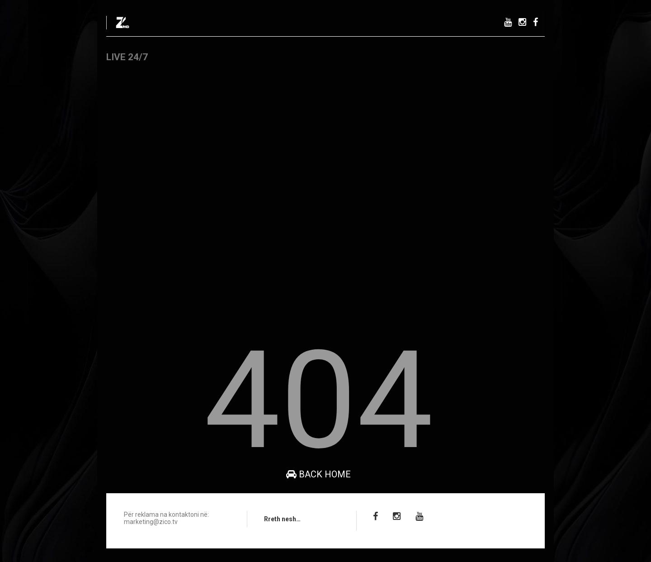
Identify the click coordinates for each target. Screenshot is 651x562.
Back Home (318, 474)
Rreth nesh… (282, 519)
